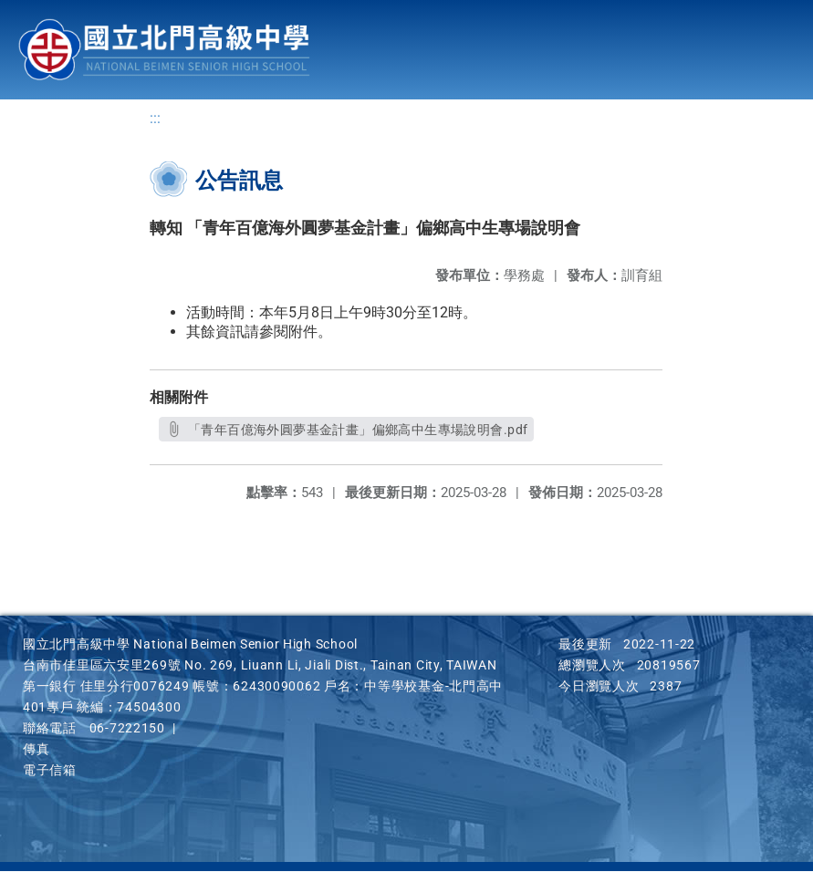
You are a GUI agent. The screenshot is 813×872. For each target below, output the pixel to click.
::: (155, 119)
